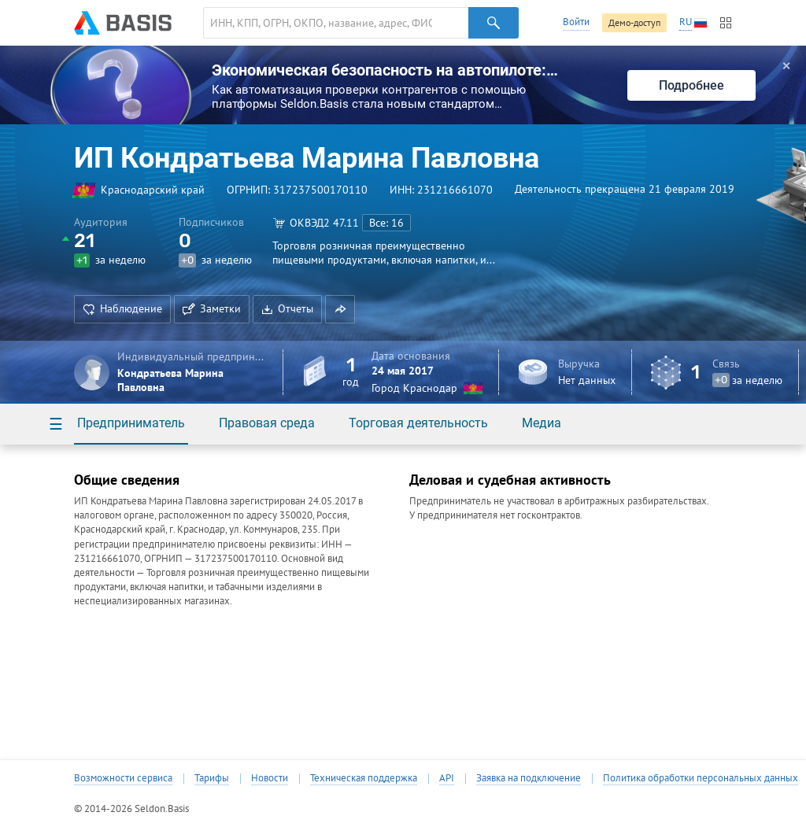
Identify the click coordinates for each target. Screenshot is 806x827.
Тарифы (211, 778)
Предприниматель (131, 422)
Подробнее (691, 85)
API (446, 778)
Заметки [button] (212, 308)
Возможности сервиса (123, 778)
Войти (576, 21)
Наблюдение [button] (122, 308)
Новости (269, 778)
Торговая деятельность (418, 422)
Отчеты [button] (287, 308)
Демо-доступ (634, 22)
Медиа (541, 422)
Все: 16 (386, 223)
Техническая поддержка (363, 778)
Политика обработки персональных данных (700, 778)
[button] (340, 309)
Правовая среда (267, 422)
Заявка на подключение (528, 778)
